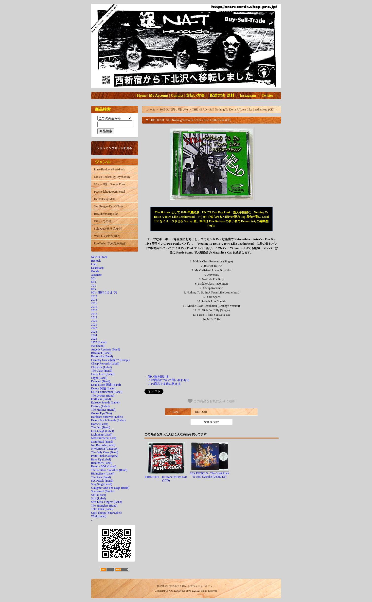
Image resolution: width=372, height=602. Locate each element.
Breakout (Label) (101, 353)
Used (94, 264)
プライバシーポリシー (202, 586)
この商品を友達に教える (164, 383)
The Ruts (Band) (101, 477)
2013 (94, 296)
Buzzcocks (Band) (102, 356)
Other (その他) (103, 221)
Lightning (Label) (101, 434)
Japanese (96, 274)
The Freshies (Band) (103, 409)
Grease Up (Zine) (101, 413)
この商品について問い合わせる (169, 380)
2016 (94, 307)
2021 (94, 324)
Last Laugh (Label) (102, 431)
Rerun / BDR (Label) (103, 466)
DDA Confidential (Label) (107, 392)
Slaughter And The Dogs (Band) (110, 488)
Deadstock (97, 268)
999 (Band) (98, 345)
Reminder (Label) (101, 463)
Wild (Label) (98, 516)
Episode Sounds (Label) (105, 402)
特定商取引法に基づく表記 (172, 586)
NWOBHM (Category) (105, 448)
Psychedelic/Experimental (109, 191)
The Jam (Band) (100, 427)
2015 (94, 303)
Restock (96, 260)
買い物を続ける (158, 376)
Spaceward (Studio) (103, 491)
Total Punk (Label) (102, 509)
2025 (94, 338)
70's (93, 285)
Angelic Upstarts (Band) (105, 349)
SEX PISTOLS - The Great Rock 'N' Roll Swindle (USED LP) (209, 475)
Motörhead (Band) (102, 441)
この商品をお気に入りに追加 (211, 401)
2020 (94, 321)
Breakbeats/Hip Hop (106, 214)
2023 (94, 331)
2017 (94, 310)
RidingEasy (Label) (102, 473)
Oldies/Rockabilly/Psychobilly (112, 177)
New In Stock (99, 257)
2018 (94, 314)
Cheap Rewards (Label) (105, 363)
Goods (95, 271)
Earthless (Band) (101, 399)
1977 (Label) (98, 342)
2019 (94, 317)
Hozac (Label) (99, 424)
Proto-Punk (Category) (104, 455)
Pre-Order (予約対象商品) (110, 243)
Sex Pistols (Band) (102, 480)
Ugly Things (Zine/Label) (106, 512)
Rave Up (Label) (101, 459)
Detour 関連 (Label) (103, 388)
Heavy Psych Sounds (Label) (108, 420)
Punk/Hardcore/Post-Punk (109, 169)
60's (93, 282)
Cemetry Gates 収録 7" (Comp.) (110, 360)
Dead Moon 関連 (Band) (106, 384)
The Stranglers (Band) (104, 505)
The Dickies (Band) (103, 395)
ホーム (150, 109)
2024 (94, 335)
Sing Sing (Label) (101, 484)
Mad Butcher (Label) (103, 438)
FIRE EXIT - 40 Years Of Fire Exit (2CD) (166, 478)
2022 (94, 328)
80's (93, 289)
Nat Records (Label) (103, 445)
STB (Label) (98, 495)
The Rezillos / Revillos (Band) (109, 470)
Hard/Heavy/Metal (105, 199)
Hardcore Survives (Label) (107, 417)
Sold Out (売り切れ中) (108, 228)
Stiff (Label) (98, 498)
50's (93, 278)
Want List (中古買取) (107, 236)
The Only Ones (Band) (104, 452)
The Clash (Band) (101, 370)
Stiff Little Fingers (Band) (106, 502)
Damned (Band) (100, 381)
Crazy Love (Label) (103, 374)
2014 (94, 299)
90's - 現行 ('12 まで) (104, 292)
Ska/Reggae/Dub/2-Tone (108, 206)
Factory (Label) (100, 406)
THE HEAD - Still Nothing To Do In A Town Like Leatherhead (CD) (233, 109)
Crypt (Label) (99, 378)
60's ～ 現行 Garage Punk (109, 184)
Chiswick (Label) (101, 367)
